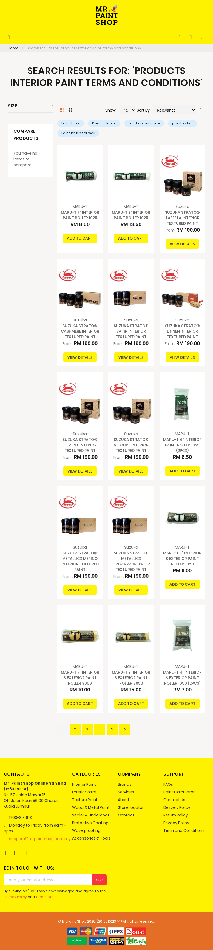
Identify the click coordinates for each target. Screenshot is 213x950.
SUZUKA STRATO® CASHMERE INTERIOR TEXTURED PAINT (80, 331)
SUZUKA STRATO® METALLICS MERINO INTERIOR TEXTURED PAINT (80, 561)
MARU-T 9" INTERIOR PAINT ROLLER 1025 (131, 215)
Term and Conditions (184, 830)
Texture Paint (85, 799)
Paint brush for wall (78, 133)
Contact (126, 815)
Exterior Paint (84, 792)
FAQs (168, 784)
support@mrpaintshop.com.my (40, 838)
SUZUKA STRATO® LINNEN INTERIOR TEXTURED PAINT (182, 331)
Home (13, 48)
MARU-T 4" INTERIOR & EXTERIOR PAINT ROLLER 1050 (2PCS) (182, 678)
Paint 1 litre (70, 123)
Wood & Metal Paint (91, 807)
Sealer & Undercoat (90, 815)
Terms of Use (47, 897)
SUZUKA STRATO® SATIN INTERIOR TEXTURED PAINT (131, 331)
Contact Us (174, 799)
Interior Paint (84, 784)
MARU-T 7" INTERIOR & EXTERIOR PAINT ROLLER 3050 (80, 678)
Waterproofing (86, 830)
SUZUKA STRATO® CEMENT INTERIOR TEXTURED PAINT (80, 445)
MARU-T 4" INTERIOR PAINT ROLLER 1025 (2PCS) (182, 445)
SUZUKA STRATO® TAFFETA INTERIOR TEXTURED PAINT (182, 218)
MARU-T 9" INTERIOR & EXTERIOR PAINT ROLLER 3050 (131, 678)
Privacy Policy (176, 823)
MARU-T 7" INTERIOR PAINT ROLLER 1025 (80, 215)
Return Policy (175, 815)
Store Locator (131, 807)
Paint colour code (144, 123)
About (123, 799)
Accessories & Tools (91, 838)
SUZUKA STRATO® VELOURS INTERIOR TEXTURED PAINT (131, 445)
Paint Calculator (179, 792)
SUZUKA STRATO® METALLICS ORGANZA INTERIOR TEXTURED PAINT (131, 561)
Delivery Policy (176, 807)
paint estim (182, 123)
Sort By (143, 110)
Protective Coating (90, 823)
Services (126, 792)
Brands (125, 784)
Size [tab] (12, 106)
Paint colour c (104, 123)
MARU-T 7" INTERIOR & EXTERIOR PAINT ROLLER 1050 (182, 558)
